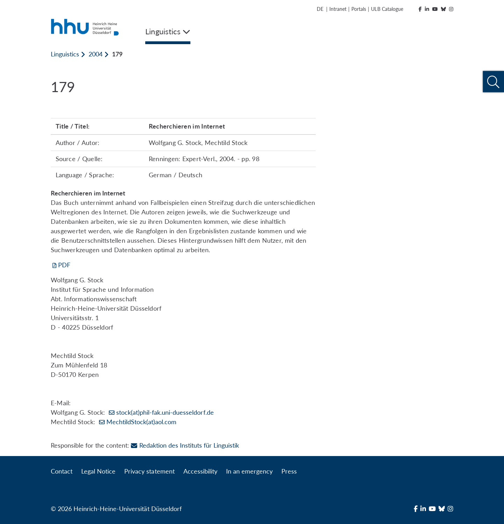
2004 (96, 54)
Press (289, 471)
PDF (64, 265)
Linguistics (65, 54)
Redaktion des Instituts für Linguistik (185, 445)
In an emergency (249, 471)
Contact (61, 471)
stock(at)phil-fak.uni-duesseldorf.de (165, 412)
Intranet (337, 9)
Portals (358, 9)
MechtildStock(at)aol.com (141, 422)
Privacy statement (149, 471)
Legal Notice (98, 471)
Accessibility (200, 471)
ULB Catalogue (387, 9)
